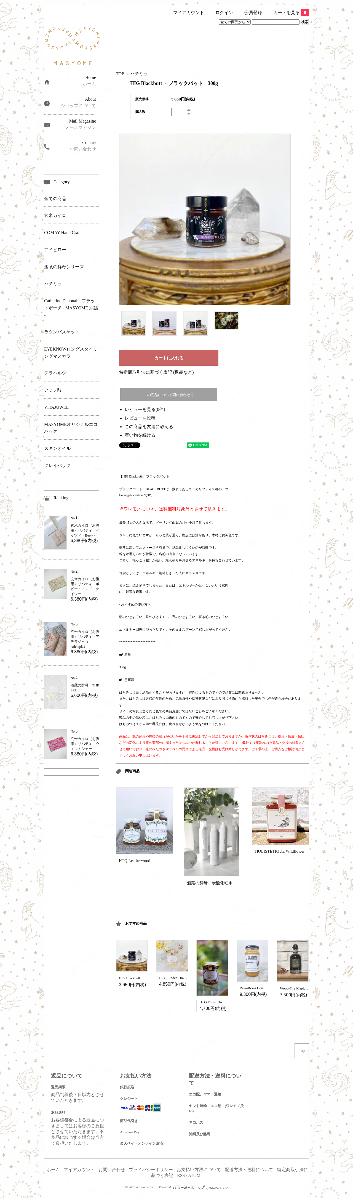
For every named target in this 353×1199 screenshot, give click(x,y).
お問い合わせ (111, 1169)
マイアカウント (188, 12)
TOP (120, 73)
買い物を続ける (140, 435)
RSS (181, 1175)
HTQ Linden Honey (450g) (179, 978)
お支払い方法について (199, 1169)
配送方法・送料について (249, 1169)
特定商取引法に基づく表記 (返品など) (156, 372)
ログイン (224, 12)
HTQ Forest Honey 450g (217, 1002)
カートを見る (291, 12)
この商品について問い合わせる (169, 395)
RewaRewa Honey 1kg (256, 988)
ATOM (194, 1175)
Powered (193, 1187)
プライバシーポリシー (151, 1169)
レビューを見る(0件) (145, 409)
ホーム (53, 1169)
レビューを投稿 (140, 418)
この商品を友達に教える (149, 426)
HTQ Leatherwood (134, 860)
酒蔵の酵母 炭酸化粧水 (209, 883)
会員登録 (253, 12)
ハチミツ (139, 73)
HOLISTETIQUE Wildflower (280, 851)
